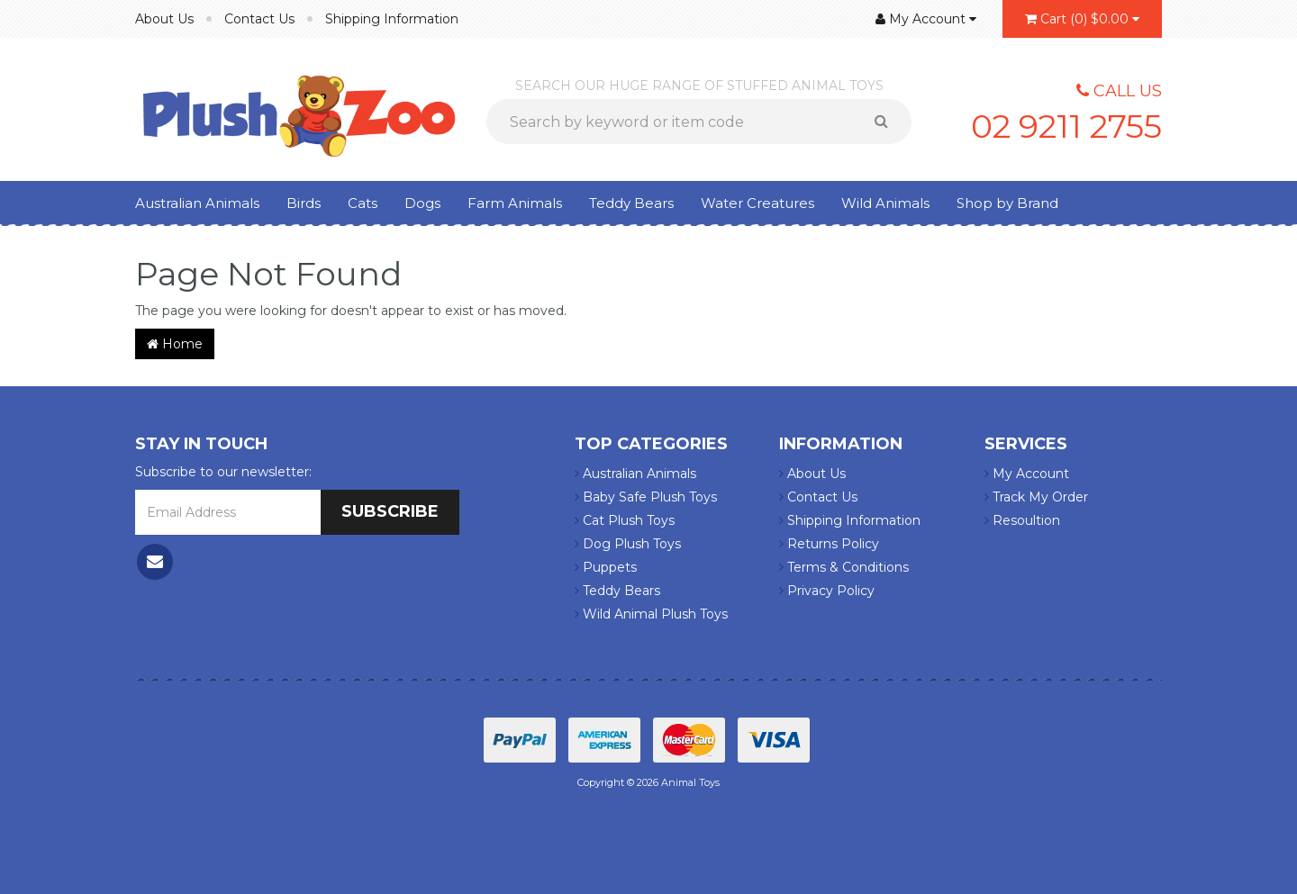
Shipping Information (391, 19)
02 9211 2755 (1066, 126)
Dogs (422, 203)
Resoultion (1022, 520)
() (1082, 19)
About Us (164, 19)
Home (175, 344)
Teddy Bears (631, 203)
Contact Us (259, 19)
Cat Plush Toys (625, 520)
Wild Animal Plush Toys (651, 614)
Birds (303, 203)
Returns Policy (829, 544)
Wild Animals (885, 203)
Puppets (606, 567)
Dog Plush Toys (628, 544)
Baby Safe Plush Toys (646, 497)
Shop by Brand (1007, 203)
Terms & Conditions (844, 567)
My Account (1026, 473)
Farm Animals (514, 203)
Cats (362, 203)
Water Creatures (757, 203)
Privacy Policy (827, 590)
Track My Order (1036, 497)
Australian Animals (197, 203)
